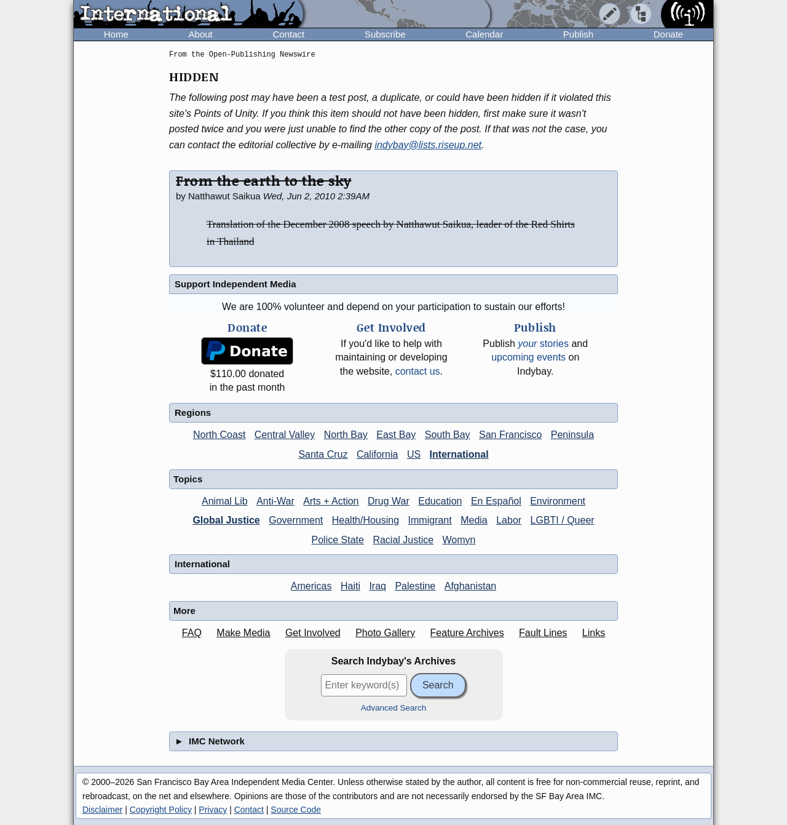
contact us (417, 371)
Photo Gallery (385, 633)
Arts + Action (330, 501)
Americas (311, 586)
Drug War (388, 501)
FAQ (192, 633)
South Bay (447, 434)
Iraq (377, 586)
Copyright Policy (161, 810)
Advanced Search (394, 707)
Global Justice (225, 520)
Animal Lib (225, 501)
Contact (288, 34)
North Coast (219, 434)
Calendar (484, 34)
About (201, 34)
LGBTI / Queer (563, 520)
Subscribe (385, 34)
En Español (496, 501)
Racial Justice (403, 540)
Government (296, 520)
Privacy (213, 810)
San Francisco (510, 434)
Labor (508, 520)
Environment (557, 501)
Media (474, 520)
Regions (193, 412)
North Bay (346, 434)
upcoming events (528, 357)
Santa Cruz (322, 454)
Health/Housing (365, 520)
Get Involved (313, 633)
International (459, 454)
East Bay (396, 434)
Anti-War (275, 501)
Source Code (296, 810)
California (377, 454)
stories (543, 343)
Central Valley (285, 434)
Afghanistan (471, 586)
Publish (578, 34)
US (414, 454)
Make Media (243, 633)
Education (440, 501)
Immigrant (430, 520)
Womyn (459, 540)
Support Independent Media (235, 284)
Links (593, 633)
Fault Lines (543, 633)
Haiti (350, 586)
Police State (338, 540)
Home (116, 34)
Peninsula (572, 434)
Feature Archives (467, 633)
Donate (668, 34)
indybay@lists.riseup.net (427, 145)
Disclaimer (102, 810)
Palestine (415, 586)
